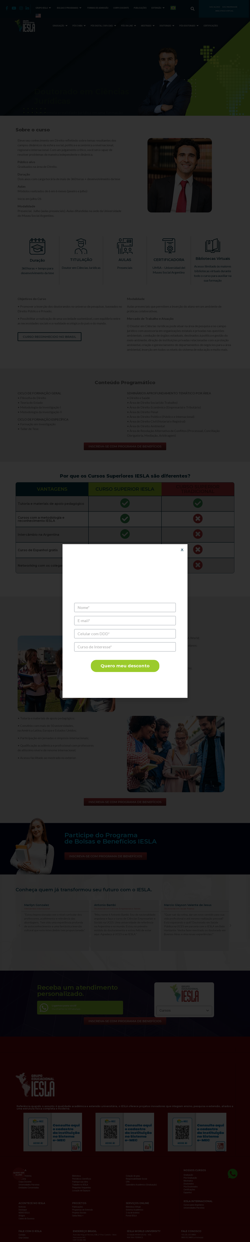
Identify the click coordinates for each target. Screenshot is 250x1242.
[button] (19, 926)
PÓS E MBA (79, 26)
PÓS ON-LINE (129, 26)
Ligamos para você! (64, 1005)
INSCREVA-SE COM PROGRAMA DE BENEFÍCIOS (75, 88)
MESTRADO (148, 26)
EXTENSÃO (158, 8)
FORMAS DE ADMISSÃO (97, 8)
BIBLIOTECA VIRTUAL (224, 11)
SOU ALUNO (214, 7)
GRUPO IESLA (44, 8)
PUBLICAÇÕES (140, 8)
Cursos (165, 1010)
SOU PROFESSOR (229, 7)
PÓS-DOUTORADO (189, 26)
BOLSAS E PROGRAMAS (69, 8)
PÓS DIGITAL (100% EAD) (104, 26)
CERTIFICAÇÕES (211, 26)
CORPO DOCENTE (121, 8)
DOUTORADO (167, 26)
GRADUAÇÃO (60, 26)
